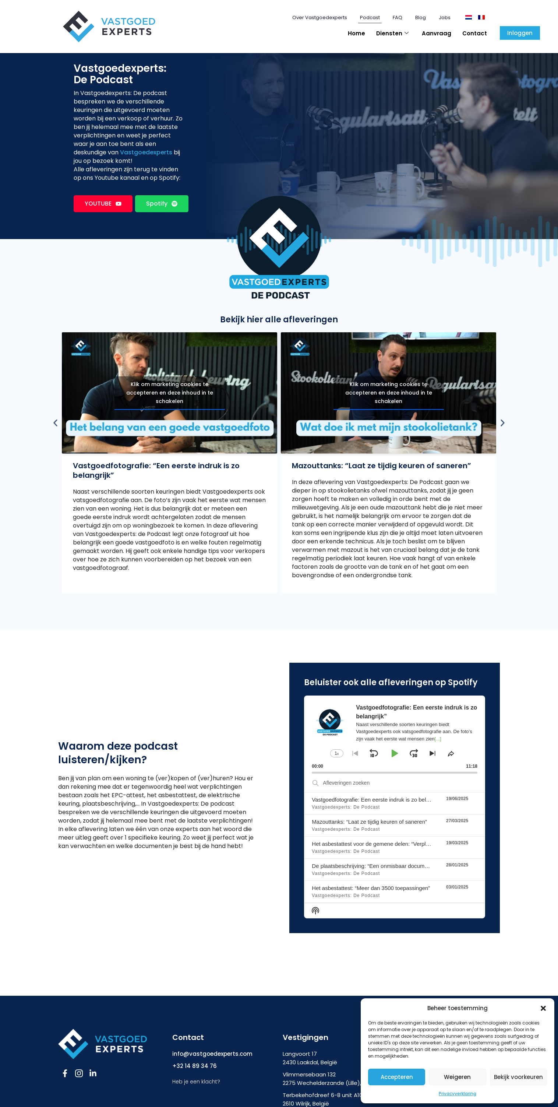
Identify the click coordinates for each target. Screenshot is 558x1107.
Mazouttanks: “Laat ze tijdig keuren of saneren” (369, 838)
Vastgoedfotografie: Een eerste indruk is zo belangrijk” (378, 816)
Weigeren (457, 1077)
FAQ (397, 17)
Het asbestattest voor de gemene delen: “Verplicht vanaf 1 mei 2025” (396, 861)
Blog (420, 17)
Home (356, 33)
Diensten (392, 33)
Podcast (370, 17)
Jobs (445, 17)
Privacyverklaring (457, 1093)
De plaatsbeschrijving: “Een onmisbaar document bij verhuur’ (386, 883)
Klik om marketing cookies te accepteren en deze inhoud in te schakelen (169, 409)
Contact (474, 33)
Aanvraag (436, 33)
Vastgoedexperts (146, 169)
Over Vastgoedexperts (319, 17)
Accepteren (397, 1077)
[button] (543, 1008)
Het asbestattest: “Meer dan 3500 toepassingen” (371, 905)
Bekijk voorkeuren (518, 1077)
